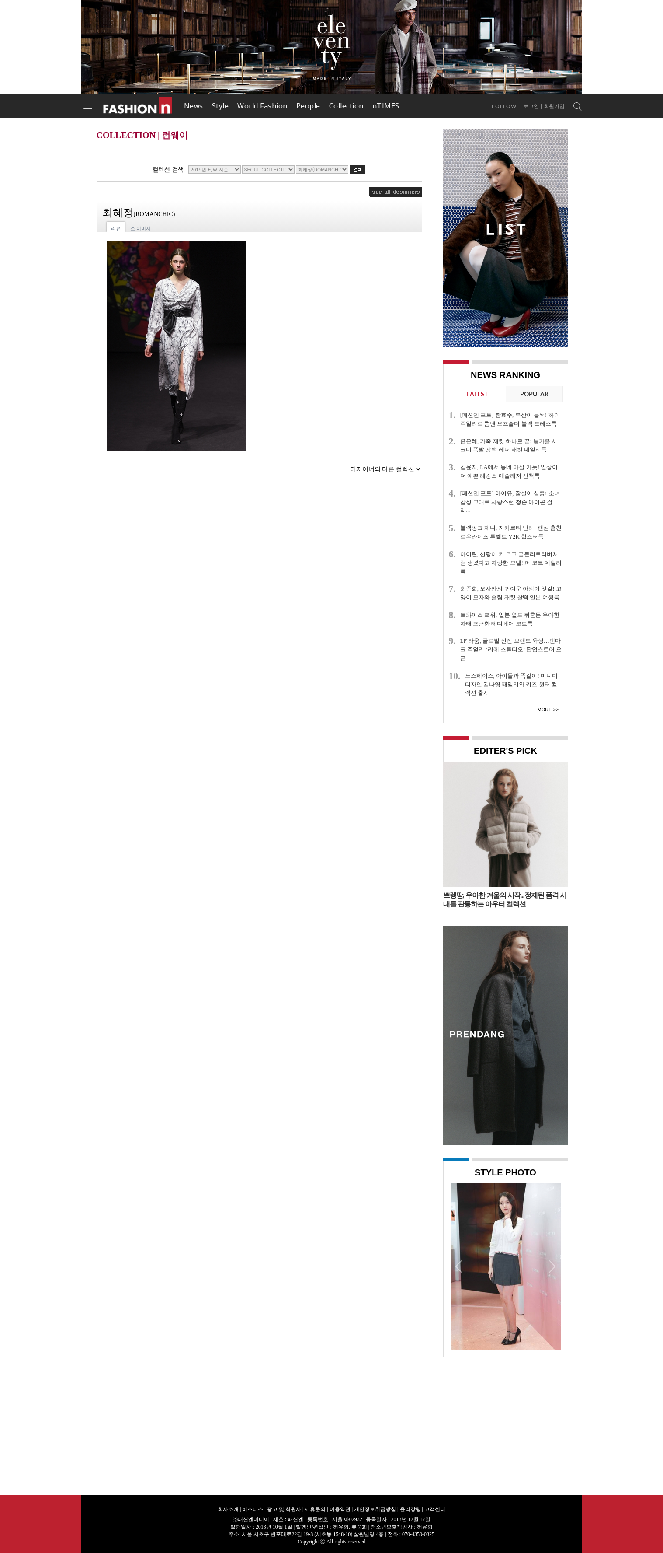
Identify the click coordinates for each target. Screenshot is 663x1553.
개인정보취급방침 (375, 1509)
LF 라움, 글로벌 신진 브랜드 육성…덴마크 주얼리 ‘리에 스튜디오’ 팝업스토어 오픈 (511, 649)
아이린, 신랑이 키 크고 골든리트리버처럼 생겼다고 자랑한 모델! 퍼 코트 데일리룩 (511, 563)
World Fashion (262, 106)
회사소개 (228, 1509)
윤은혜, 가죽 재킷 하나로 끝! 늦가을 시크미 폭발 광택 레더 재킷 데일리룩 (508, 445)
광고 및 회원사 (284, 1509)
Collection (346, 106)
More (545, 709)
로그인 (531, 106)
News (193, 106)
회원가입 (554, 106)
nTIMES (385, 106)
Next (552, 1266)
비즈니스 (252, 1509)
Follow (504, 106)
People (308, 106)
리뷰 (116, 228)
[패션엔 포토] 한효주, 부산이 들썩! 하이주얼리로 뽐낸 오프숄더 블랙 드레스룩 (510, 419)
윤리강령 (410, 1509)
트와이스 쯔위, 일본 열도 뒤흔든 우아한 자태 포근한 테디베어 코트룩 (510, 619)
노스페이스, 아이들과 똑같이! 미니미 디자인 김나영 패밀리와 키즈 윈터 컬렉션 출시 (511, 684)
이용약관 (340, 1509)
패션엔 (138, 106)
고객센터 (434, 1509)
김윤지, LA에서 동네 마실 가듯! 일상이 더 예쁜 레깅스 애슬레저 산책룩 (509, 471)
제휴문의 (315, 1509)
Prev (459, 1266)
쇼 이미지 (141, 228)
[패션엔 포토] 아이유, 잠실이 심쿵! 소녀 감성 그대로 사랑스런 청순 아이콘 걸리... (510, 502)
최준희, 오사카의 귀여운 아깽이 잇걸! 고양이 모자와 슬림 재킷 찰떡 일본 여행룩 (511, 593)
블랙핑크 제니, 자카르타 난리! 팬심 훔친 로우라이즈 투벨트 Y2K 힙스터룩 (511, 532)
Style (220, 106)
